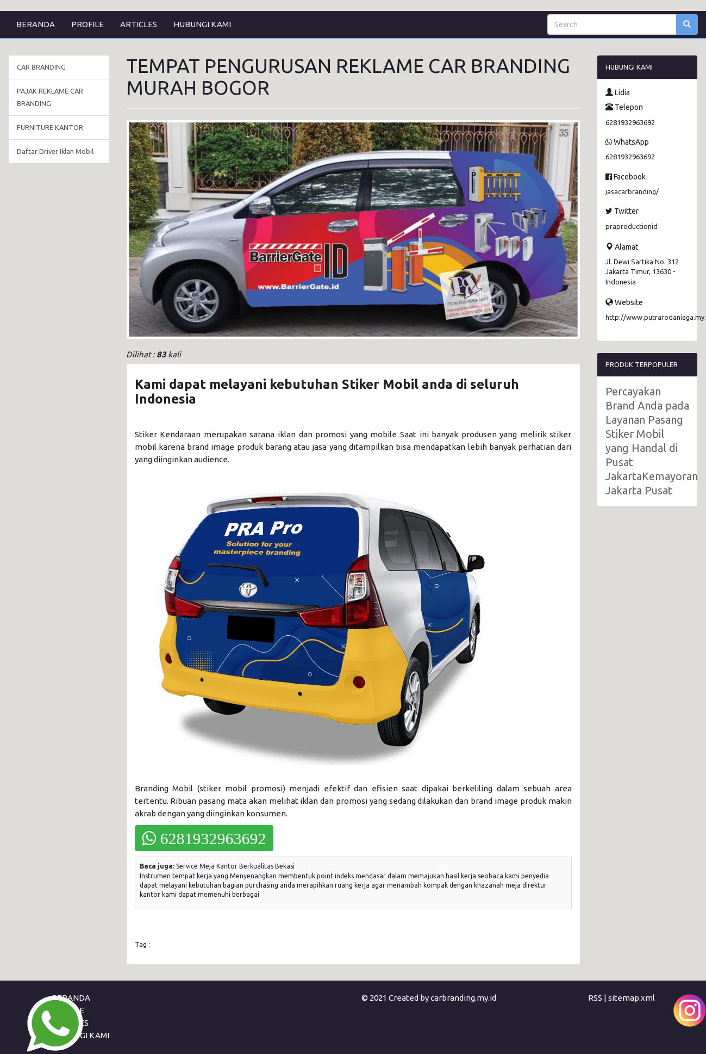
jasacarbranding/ (632, 191)
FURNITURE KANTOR (50, 127)
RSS (595, 997)
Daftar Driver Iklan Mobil (55, 151)
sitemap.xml (631, 997)
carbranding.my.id (463, 997)
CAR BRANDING (41, 67)
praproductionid (631, 226)
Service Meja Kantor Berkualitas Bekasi (235, 866)
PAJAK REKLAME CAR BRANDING (50, 97)
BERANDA (35, 24)
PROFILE (87, 24)
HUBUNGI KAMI (202, 24)
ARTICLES (138, 24)
